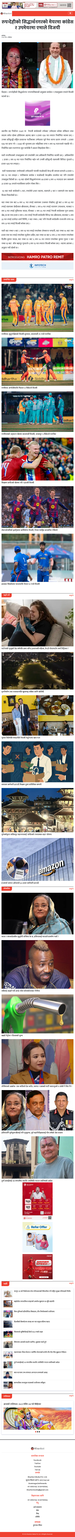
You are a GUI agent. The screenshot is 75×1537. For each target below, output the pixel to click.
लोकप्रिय (7, 888)
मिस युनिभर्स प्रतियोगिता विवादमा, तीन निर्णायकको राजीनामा (34, 1311)
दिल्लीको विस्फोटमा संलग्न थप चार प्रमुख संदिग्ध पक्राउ (32, 1321)
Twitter (37, 1463)
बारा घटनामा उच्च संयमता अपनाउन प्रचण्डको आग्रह (30, 1372)
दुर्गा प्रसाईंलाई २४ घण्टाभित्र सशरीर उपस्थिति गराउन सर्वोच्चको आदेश (27, 1181)
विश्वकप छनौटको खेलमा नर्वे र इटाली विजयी (18, 482)
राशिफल (7, 1396)
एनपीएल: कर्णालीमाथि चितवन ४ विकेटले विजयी (19, 388)
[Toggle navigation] (70, 13)
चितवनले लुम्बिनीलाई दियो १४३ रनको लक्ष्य (28, 1331)
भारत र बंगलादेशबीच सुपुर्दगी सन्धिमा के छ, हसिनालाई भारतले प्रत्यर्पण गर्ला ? (30, 936)
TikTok (37, 1469)
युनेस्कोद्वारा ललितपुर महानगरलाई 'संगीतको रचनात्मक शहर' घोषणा (27, 834)
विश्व (37, 1513)
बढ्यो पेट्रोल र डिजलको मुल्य (12, 1035)
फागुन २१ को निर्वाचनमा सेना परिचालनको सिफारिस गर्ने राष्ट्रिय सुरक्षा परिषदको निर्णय (42, 1291)
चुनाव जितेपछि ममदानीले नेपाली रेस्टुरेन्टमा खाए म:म (21, 738)
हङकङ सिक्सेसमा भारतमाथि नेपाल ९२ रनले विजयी (21, 584)
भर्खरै (5, 1284)
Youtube (37, 1466)
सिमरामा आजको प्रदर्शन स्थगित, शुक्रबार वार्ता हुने (30, 1342)
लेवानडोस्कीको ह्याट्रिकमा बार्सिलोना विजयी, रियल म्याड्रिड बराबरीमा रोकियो (30, 530)
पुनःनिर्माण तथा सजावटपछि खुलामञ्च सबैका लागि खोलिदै (23, 691)
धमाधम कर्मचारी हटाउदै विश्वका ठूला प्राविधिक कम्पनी (21, 784)
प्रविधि (37, 1516)
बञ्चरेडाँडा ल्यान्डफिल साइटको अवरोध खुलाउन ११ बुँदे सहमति (34, 1301)
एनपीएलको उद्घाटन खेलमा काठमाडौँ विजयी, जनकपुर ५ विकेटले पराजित (29, 434)
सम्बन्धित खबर (9, 279)
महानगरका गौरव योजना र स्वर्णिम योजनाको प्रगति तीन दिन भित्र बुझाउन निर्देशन (40, 1352)
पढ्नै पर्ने (7, 595)
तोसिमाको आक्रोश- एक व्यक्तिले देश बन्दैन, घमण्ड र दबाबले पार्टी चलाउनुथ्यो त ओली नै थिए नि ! (37, 1086)
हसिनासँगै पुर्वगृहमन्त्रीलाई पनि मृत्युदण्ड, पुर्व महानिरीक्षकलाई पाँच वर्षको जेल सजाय (32, 1132)
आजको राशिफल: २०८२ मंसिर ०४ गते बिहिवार (22, 1404)
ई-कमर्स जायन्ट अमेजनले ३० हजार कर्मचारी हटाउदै (20, 883)
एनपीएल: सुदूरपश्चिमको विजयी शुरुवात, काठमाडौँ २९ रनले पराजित (26, 334)
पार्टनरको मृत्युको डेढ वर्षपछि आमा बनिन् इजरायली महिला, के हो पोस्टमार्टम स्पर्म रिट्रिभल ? (35, 648)
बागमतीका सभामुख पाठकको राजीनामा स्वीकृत (29, 1382)
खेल (37, 1510)
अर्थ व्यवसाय (37, 1507)
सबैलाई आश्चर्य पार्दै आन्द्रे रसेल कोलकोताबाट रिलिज (21, 991)
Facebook (37, 1460)
